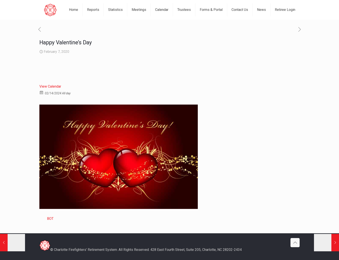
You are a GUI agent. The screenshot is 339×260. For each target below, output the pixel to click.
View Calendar (50, 86)
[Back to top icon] (295, 242)
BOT (50, 219)
